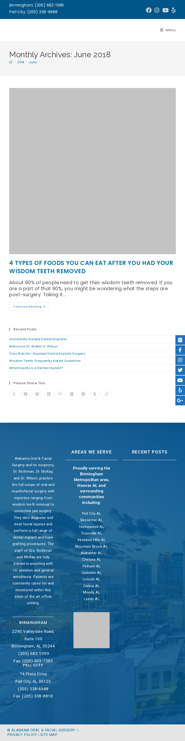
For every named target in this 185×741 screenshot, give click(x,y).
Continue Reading (31, 305)
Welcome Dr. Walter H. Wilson (33, 346)
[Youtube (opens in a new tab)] (165, 10)
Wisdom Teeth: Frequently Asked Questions (45, 360)
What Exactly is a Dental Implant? (36, 368)
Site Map (48, 735)
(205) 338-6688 (33, 688)
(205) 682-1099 (33, 653)
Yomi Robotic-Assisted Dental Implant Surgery (47, 353)
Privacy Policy (22, 735)
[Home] (10, 62)
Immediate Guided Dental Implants (38, 339)
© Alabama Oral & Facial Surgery (41, 730)
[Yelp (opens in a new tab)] (173, 10)
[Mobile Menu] (168, 30)
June (33, 62)
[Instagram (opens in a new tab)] (157, 10)
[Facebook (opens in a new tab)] (149, 10)
